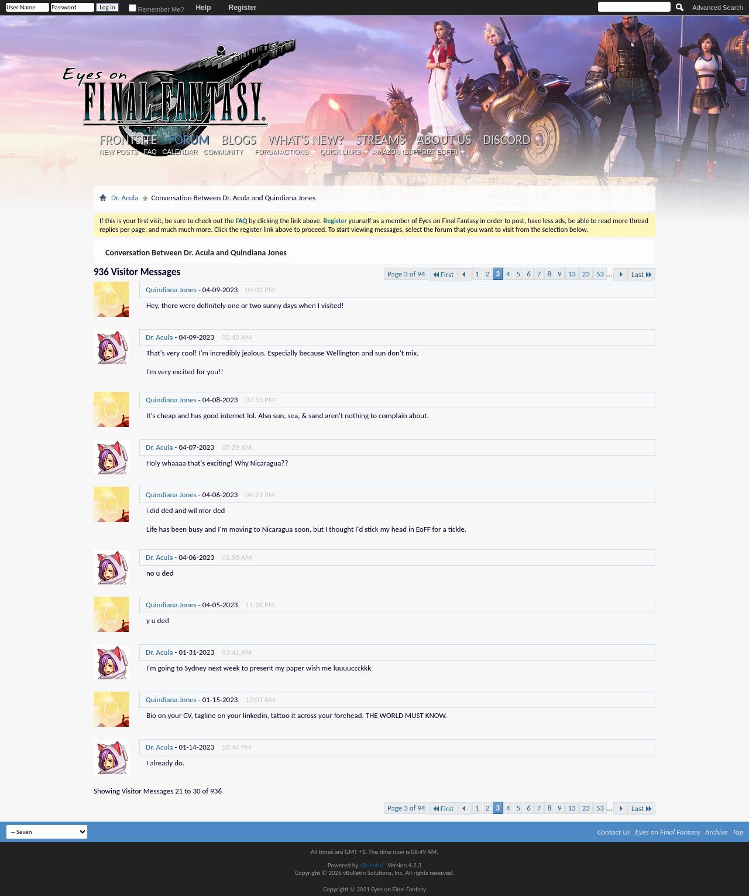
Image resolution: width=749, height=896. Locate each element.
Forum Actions (281, 151)
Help (203, 8)
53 (600, 273)
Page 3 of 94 (406, 273)
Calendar (180, 151)
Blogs (238, 140)
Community (223, 151)
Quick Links (340, 151)
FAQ (150, 151)
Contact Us (614, 831)
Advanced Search (717, 7)
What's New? (306, 140)
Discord (506, 140)
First (443, 274)
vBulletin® (373, 865)
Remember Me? (156, 9)
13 (572, 273)
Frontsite (128, 140)
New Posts (118, 151)
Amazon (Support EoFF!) (415, 151)
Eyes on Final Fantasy (667, 831)
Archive (716, 831)
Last (641, 274)
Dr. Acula (125, 197)
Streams (380, 140)
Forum (189, 140)
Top (738, 831)
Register (242, 8)
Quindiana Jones (171, 289)
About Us (444, 140)
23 (586, 273)
